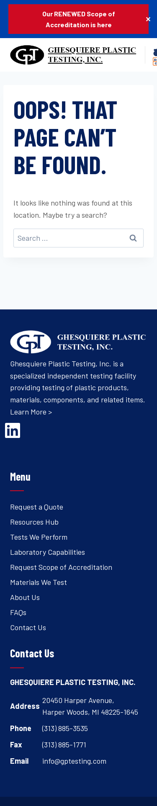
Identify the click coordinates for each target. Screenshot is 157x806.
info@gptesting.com (74, 760)
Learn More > (31, 411)
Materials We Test (38, 582)
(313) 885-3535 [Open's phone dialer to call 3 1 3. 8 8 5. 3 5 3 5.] (65, 728)
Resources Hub (34, 521)
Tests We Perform (38, 536)
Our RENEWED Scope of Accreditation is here (78, 19)
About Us (25, 597)
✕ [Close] (148, 19)
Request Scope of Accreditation (61, 567)
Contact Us (28, 627)
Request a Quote (36, 506)
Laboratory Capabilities (47, 551)
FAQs (18, 612)
